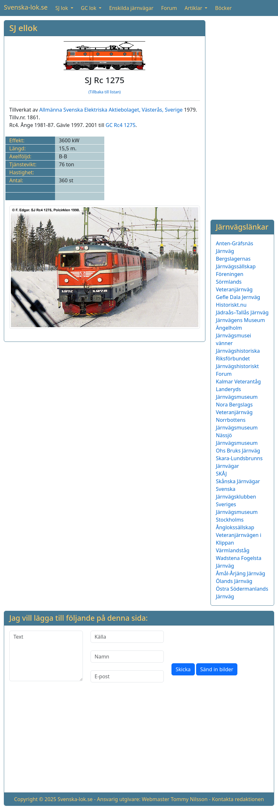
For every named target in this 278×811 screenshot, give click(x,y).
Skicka (183, 669)
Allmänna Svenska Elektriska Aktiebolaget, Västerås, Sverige (111, 109)
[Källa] (127, 637)
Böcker (223, 8)
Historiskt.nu (231, 304)
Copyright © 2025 (35, 799)
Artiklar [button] (194, 8)
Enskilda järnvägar (131, 8)
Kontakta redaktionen (238, 799)
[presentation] (220, 643)
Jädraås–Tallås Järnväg (242, 312)
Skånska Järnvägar (238, 481)
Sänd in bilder (216, 669)
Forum (169, 8)
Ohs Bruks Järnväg (238, 450)
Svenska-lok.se (26, 7)
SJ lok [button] (62, 8)
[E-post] (127, 676)
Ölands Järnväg (234, 581)
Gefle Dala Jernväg (238, 297)
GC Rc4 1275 (120, 125)
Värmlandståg (233, 550)
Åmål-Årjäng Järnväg (240, 573)
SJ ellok (23, 28)
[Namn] (127, 656)
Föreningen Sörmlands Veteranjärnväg (234, 282)
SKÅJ (221, 473)
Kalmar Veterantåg (238, 381)
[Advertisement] (242, 116)
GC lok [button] (89, 8)
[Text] (46, 656)
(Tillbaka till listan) (105, 92)
